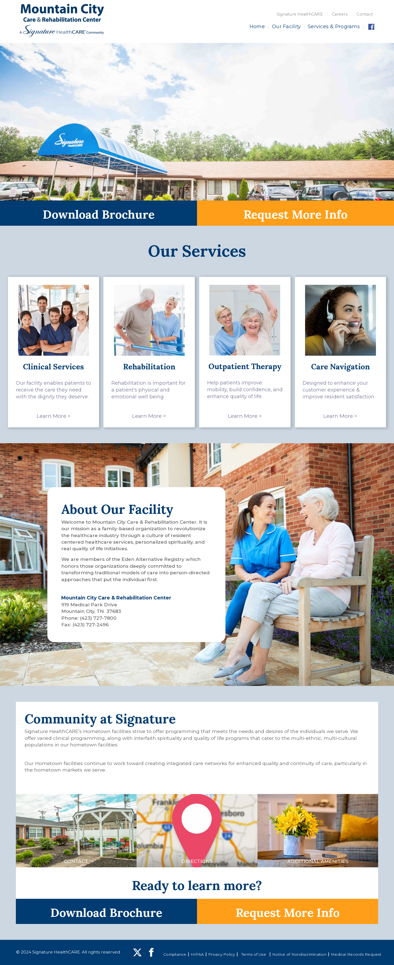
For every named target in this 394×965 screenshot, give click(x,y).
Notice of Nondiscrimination (299, 954)
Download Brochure (99, 213)
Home (257, 27)
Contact (365, 14)
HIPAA (197, 954)
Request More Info (295, 213)
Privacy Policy (221, 954)
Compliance (174, 954)
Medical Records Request (356, 954)
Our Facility (286, 27)
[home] (62, 20)
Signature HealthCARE (300, 14)
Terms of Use (253, 954)
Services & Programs (334, 27)
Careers (339, 14)
